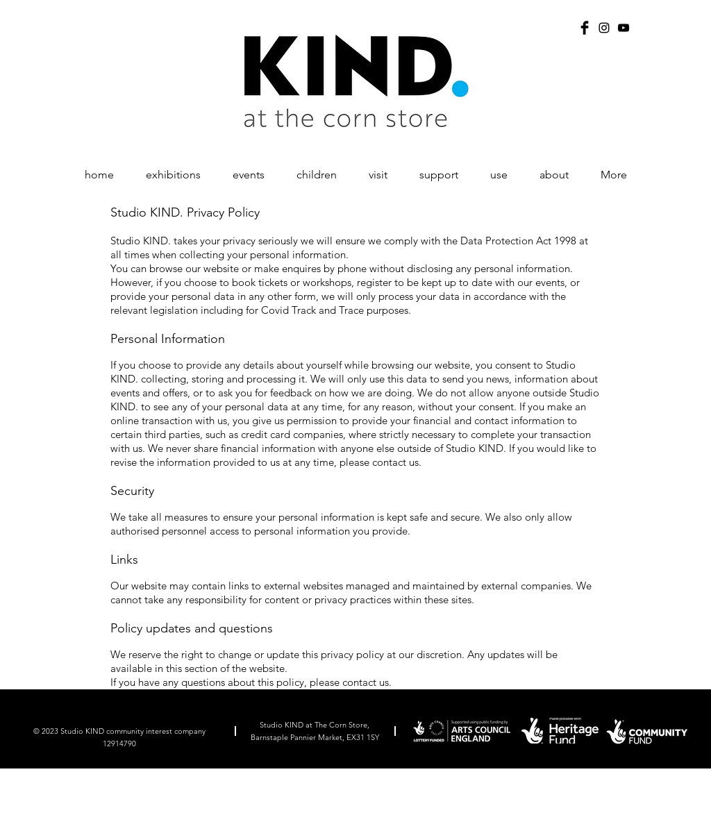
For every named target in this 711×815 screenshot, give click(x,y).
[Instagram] (604, 28)
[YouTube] (623, 28)
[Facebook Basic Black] (585, 28)
